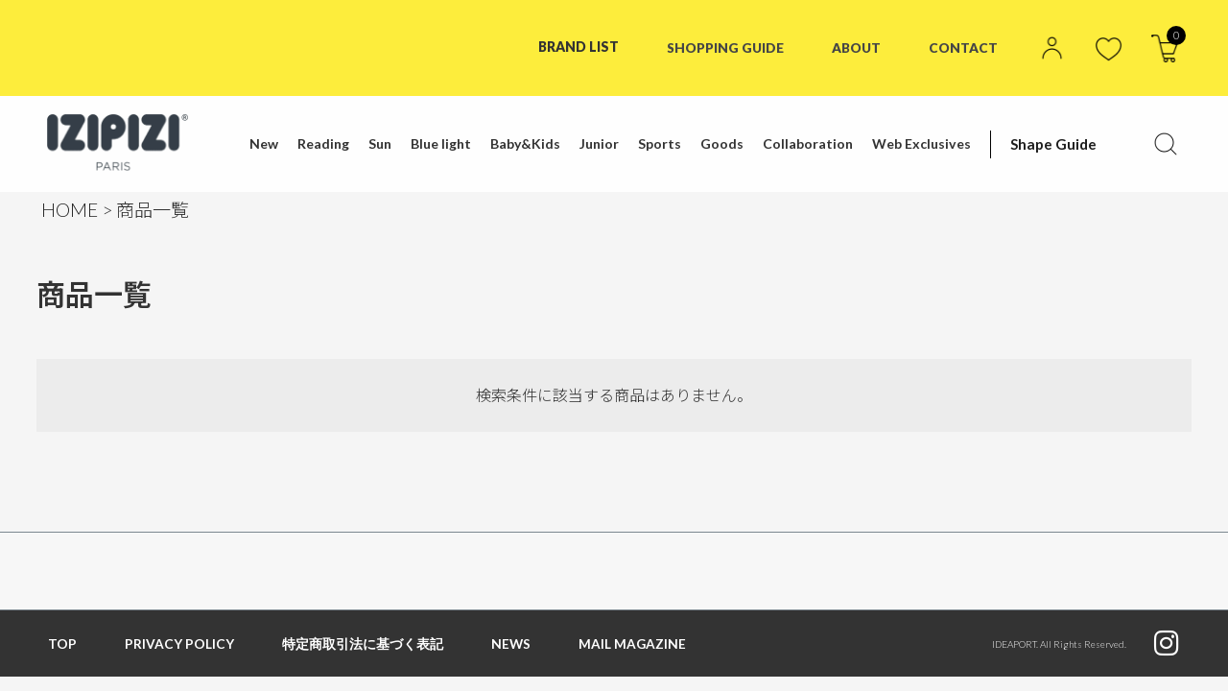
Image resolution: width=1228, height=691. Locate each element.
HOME (69, 210)
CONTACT (963, 46)
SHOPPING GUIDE (722, 46)
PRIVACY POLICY (179, 643)
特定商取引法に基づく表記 (362, 643)
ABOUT (856, 46)
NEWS (511, 643)
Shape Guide (1050, 143)
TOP (62, 643)
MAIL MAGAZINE (633, 643)
